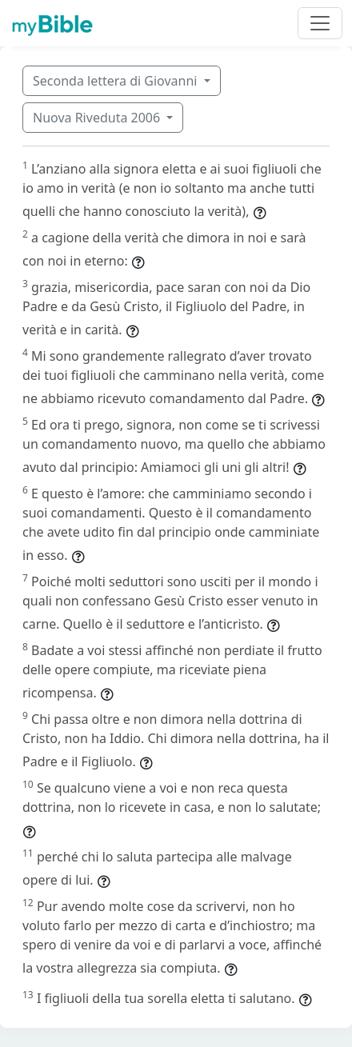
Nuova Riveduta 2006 (98, 117)
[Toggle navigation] (320, 23)
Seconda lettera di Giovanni (117, 81)
